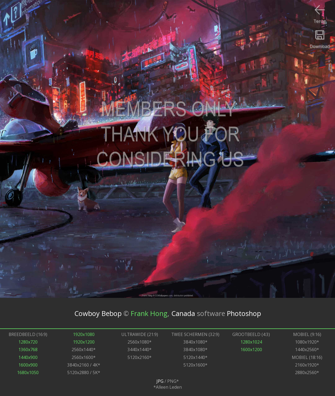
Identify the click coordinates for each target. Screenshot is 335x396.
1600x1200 (251, 349)
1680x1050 (28, 372)
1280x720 (28, 342)
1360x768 (28, 349)
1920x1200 (84, 342)
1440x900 (28, 357)
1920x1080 (84, 334)
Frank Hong (149, 313)
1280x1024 (251, 342)
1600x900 (28, 365)
